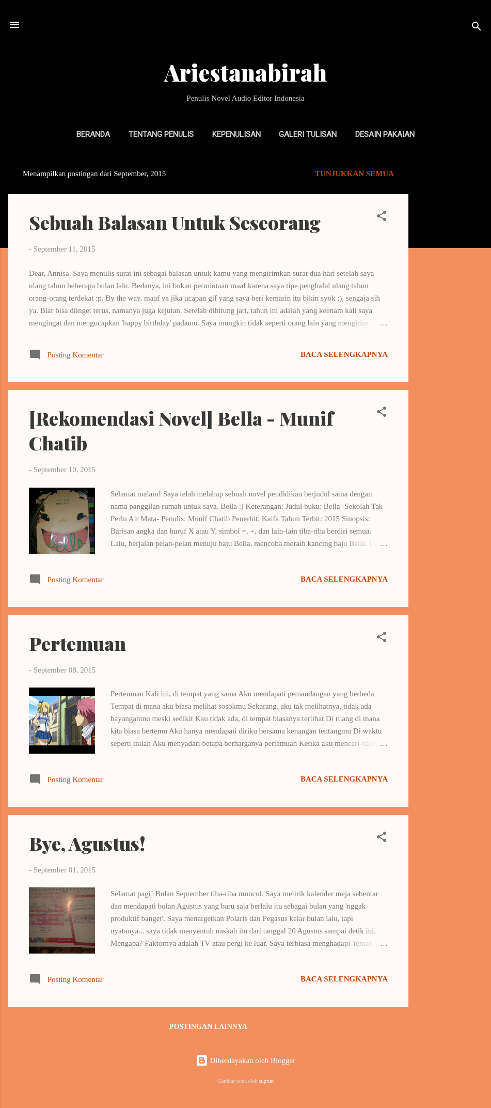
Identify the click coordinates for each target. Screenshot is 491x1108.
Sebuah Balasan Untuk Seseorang (175, 222)
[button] (381, 218)
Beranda (93, 134)
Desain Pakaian (385, 134)
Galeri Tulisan (308, 134)
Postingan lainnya (208, 1027)
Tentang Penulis (161, 134)
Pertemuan (77, 643)
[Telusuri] (476, 28)
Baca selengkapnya (344, 354)
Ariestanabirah (245, 72)
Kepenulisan (236, 134)
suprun (266, 1081)
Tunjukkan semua (354, 173)
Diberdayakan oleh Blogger (246, 1060)
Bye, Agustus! (87, 843)
